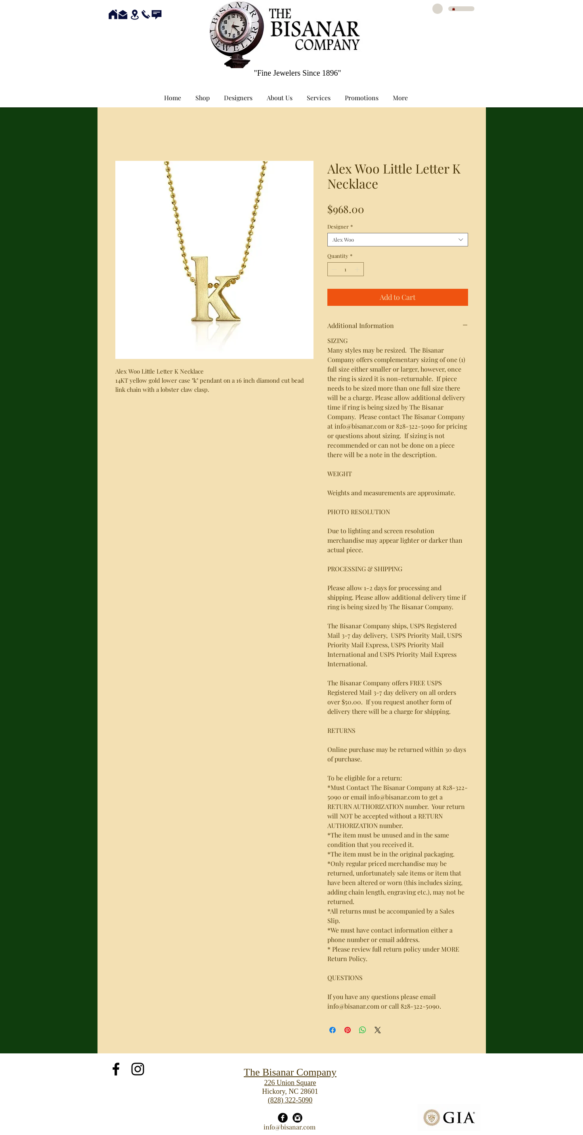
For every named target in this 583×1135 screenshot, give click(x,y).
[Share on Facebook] (332, 1030)
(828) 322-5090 (290, 1100)
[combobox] (397, 239)
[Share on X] (377, 1030)
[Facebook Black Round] (283, 1118)
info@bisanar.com (289, 1127)
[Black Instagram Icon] (137, 1069)
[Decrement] (333, 269)
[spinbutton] (345, 269)
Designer (340, 226)
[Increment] (358, 269)
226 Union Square (290, 1083)
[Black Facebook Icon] (115, 1069)
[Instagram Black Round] (297, 1118)
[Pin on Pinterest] (347, 1030)
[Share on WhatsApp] (362, 1030)
